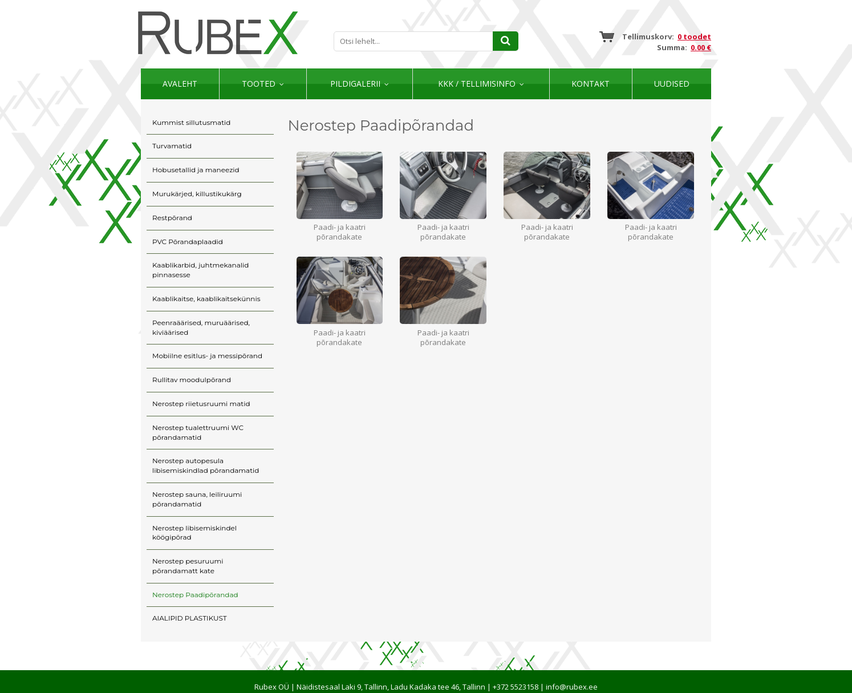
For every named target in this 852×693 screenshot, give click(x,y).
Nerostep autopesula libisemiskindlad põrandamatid (205, 465)
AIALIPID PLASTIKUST (189, 618)
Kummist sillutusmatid (191, 122)
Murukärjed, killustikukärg (197, 193)
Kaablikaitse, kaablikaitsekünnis (206, 298)
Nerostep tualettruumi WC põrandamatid (198, 432)
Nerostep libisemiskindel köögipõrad (194, 533)
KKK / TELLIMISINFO (477, 83)
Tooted (258, 83)
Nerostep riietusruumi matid (201, 403)
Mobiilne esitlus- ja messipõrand (207, 355)
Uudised (671, 83)
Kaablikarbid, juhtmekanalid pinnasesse (200, 270)
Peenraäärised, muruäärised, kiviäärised (201, 327)
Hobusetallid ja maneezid (196, 169)
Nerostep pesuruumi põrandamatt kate (187, 566)
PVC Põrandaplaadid (187, 241)
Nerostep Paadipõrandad (195, 594)
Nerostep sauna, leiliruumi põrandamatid (197, 499)
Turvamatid (172, 145)
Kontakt (590, 83)
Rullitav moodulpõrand (191, 379)
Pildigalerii (355, 83)
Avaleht (180, 83)
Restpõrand (172, 217)
